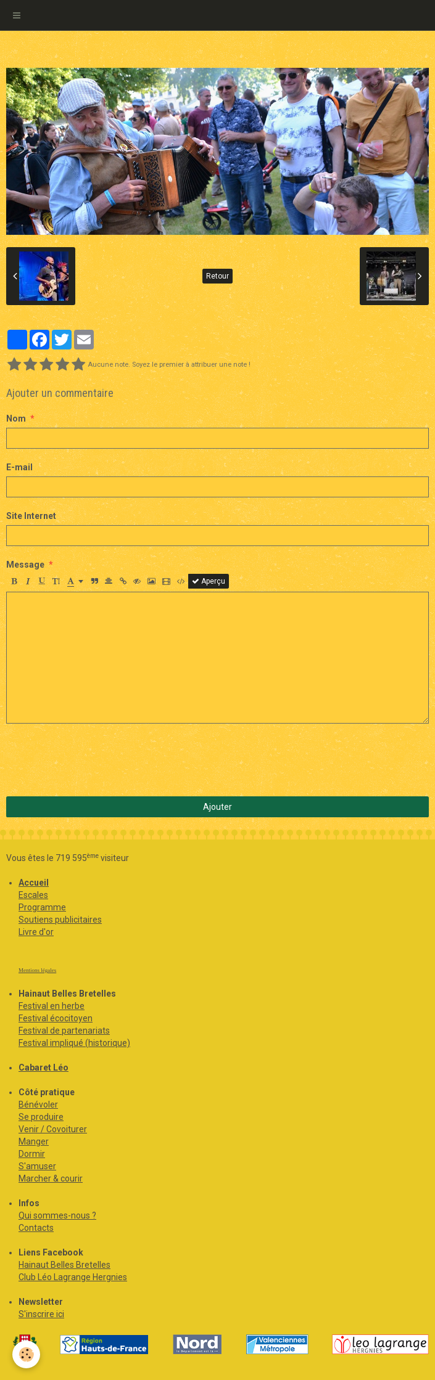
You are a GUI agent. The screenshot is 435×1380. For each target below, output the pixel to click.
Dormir (32, 1154)
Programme (42, 907)
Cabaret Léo (43, 1067)
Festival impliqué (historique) (74, 1043)
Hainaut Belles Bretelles (64, 1265)
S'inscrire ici (41, 1314)
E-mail (19, 467)
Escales (33, 895)
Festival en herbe (52, 1006)
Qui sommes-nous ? (57, 1215)
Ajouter (217, 807)
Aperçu (208, 581)
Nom (16, 418)
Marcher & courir (51, 1178)
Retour (217, 276)
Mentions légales (37, 970)
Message (25, 565)
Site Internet (31, 516)
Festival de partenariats (64, 1030)
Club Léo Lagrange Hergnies (73, 1277)
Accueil (34, 883)
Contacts (36, 1228)
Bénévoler (38, 1104)
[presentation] (100, 760)
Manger (34, 1141)
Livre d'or (36, 932)
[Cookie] (26, 1354)
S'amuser (37, 1166)
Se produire (41, 1117)
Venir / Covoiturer (53, 1129)
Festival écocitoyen (56, 1018)
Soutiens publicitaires (60, 920)
